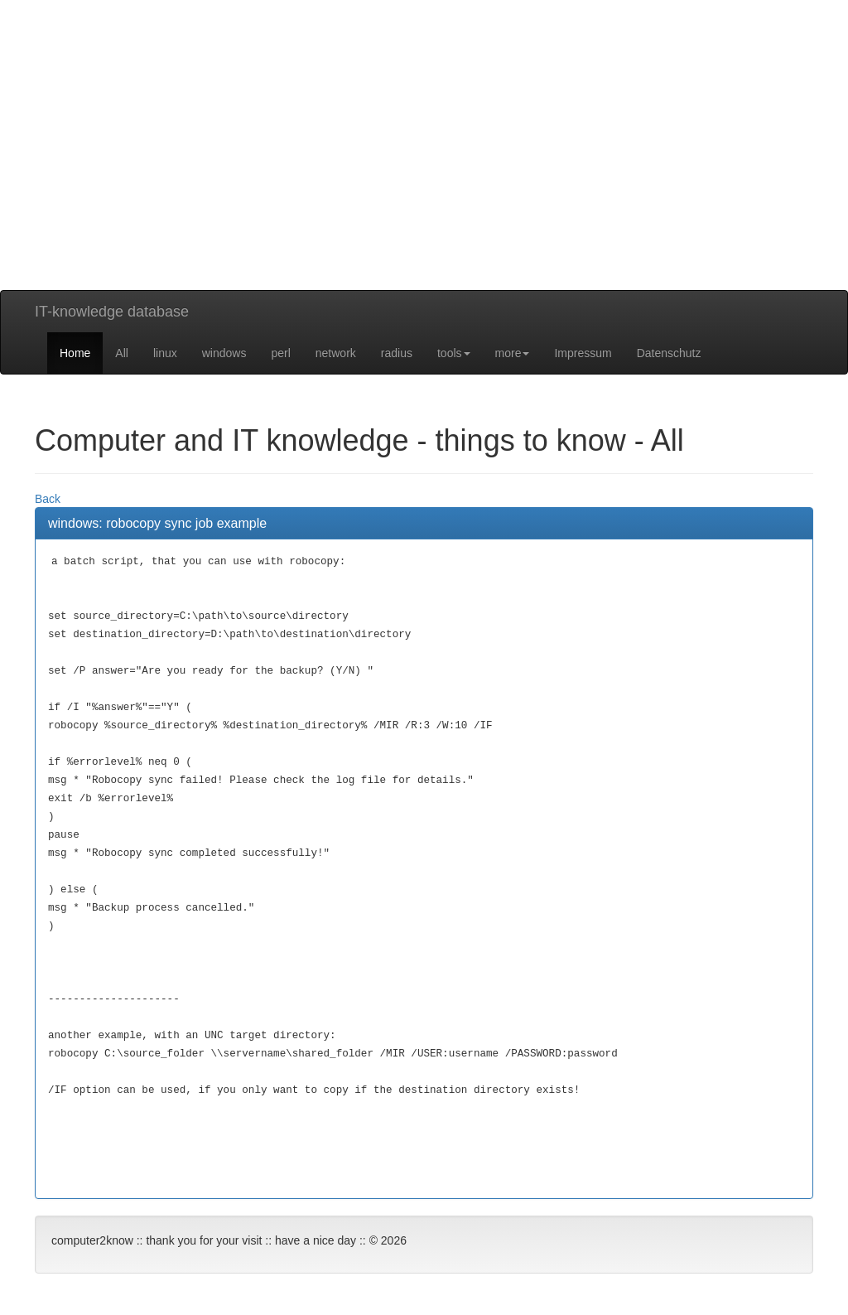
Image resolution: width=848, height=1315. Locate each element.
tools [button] (453, 353)
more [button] (512, 353)
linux (165, 353)
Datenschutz (669, 353)
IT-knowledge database (112, 311)
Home (75, 353)
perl (280, 353)
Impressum (582, 353)
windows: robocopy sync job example (157, 523)
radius (396, 353)
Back (47, 498)
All (121, 353)
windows (224, 353)
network (336, 353)
